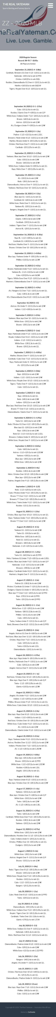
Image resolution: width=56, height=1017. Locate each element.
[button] (52, 6)
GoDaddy (31, 1012)
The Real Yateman (16, 4)
